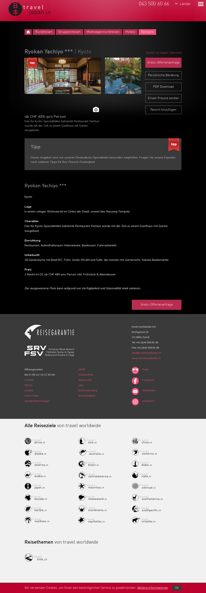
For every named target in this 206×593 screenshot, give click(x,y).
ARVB (81, 369)
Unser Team (32, 395)
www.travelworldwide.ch (146, 358)
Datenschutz (85, 374)
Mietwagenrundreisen (103, 32)
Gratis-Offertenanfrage (163, 62)
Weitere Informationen (152, 588)
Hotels (130, 32)
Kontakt (29, 379)
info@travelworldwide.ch (146, 352)
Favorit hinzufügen (163, 109)
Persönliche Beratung (163, 75)
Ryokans (147, 32)
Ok (177, 588)
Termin (28, 385)
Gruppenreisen (69, 32)
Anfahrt (29, 390)
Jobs (81, 385)
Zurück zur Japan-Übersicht (163, 52)
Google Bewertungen (37, 400)
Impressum (85, 379)
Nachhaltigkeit (86, 395)
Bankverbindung (87, 390)
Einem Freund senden (163, 98)
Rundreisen (44, 32)
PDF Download (163, 86)
